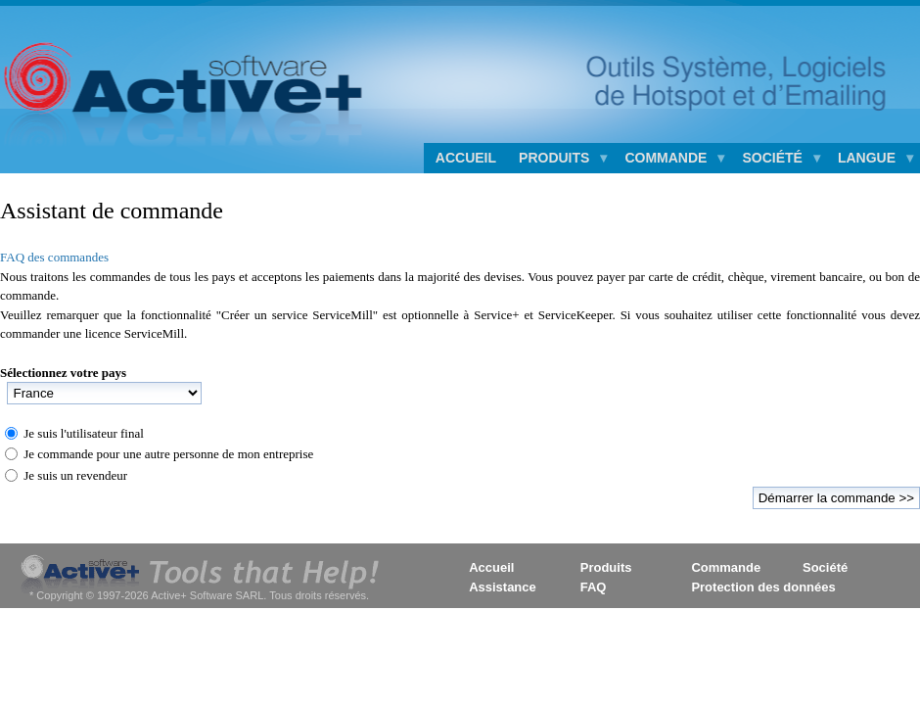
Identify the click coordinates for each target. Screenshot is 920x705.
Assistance (502, 587)
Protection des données (763, 587)
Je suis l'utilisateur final (83, 433)
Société (825, 567)
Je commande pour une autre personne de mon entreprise (168, 453)
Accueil (466, 157)
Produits (606, 567)
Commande (725, 567)
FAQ (593, 587)
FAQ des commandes (54, 257)
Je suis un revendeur (75, 475)
